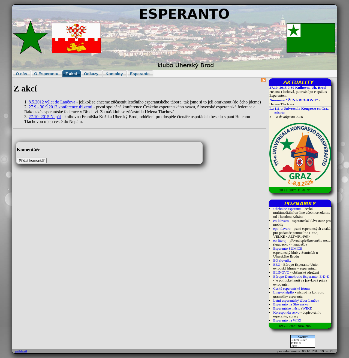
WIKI (306, 308)
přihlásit (21, 351)
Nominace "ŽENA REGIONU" (293, 100)
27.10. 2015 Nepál (45, 116)
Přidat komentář (31, 160)
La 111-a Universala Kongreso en (295, 108)
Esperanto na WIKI (287, 320)
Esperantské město (286, 308)
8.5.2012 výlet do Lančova (52, 102)
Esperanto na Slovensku (290, 304)
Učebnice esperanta (287, 209)
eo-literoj (280, 240)
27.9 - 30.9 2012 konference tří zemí (60, 107)
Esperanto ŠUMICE (287, 248)
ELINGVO (281, 272)
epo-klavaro (282, 229)
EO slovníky (282, 260)
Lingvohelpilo (283, 292)
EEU (276, 264)
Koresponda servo (286, 312)
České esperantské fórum (291, 288)
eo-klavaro (281, 221)
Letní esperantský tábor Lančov (296, 300)
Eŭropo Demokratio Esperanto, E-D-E (301, 276)
